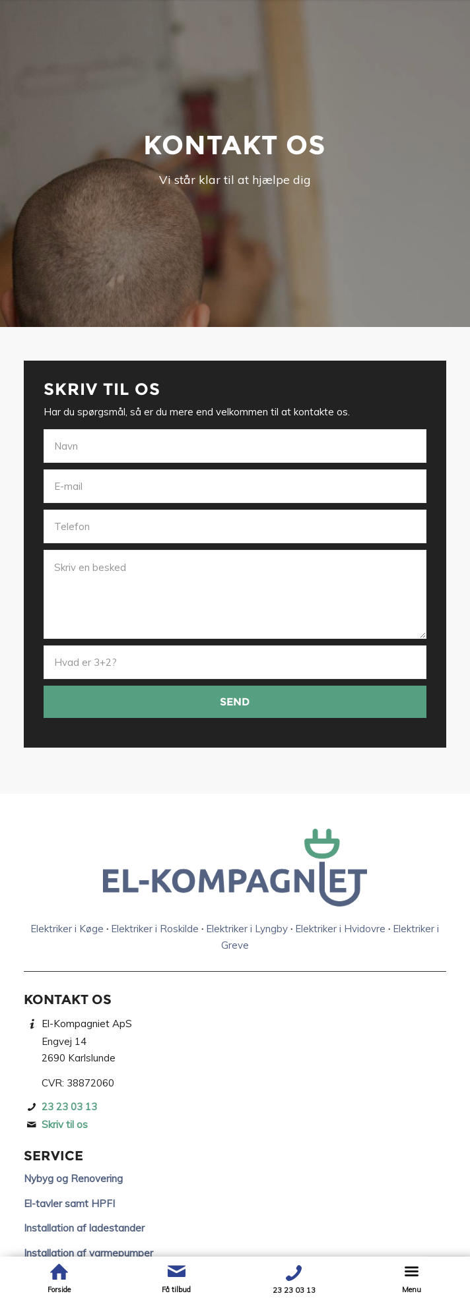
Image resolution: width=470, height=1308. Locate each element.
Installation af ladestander (84, 1228)
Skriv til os (65, 1124)
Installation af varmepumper (88, 1253)
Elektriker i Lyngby (247, 928)
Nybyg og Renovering (73, 1178)
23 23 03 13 (69, 1106)
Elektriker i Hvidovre (340, 928)
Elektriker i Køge (67, 928)
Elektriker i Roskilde (155, 928)
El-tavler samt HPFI (69, 1203)
